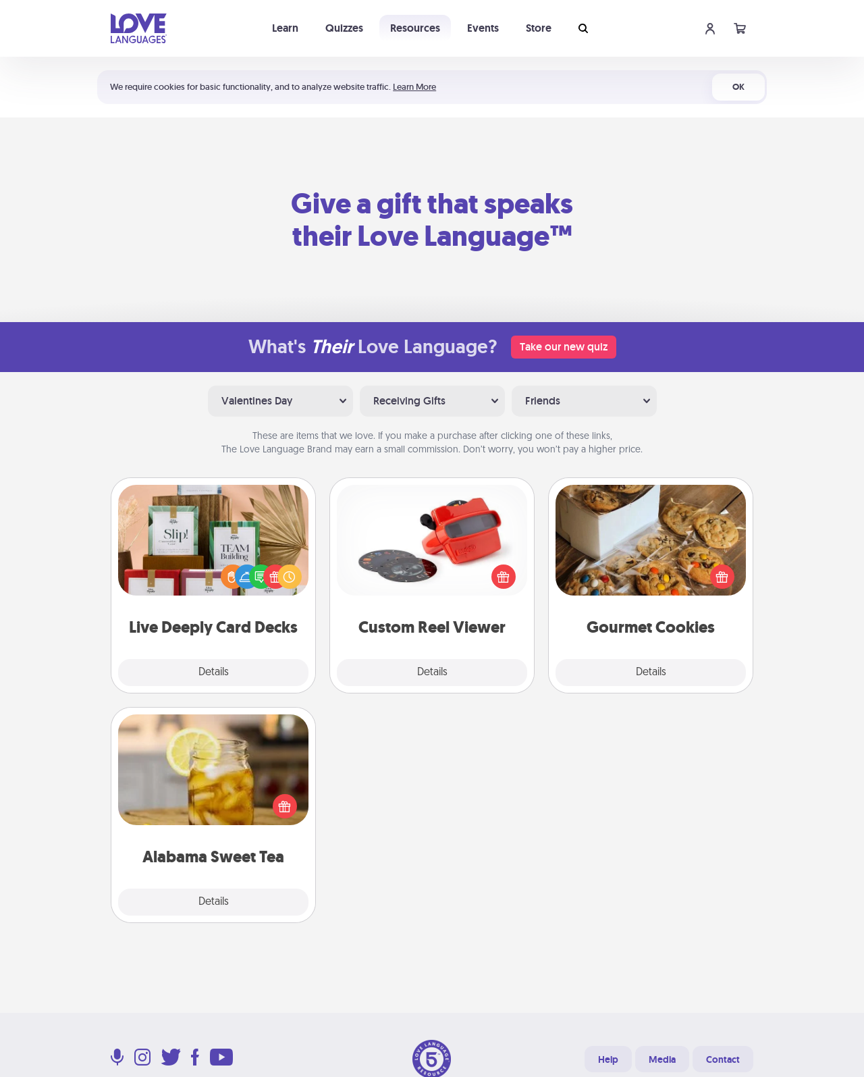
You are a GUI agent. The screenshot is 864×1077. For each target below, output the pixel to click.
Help (608, 1059)
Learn (285, 28)
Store (538, 28)
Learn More (414, 87)
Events (483, 28)
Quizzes (344, 28)
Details (213, 672)
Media (662, 1059)
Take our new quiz (564, 347)
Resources (415, 28)
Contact (723, 1059)
